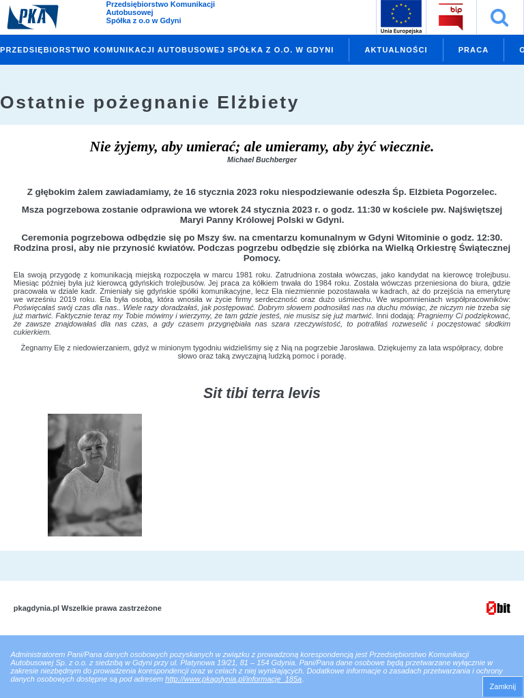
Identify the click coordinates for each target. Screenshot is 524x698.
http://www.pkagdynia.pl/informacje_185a (233, 679)
